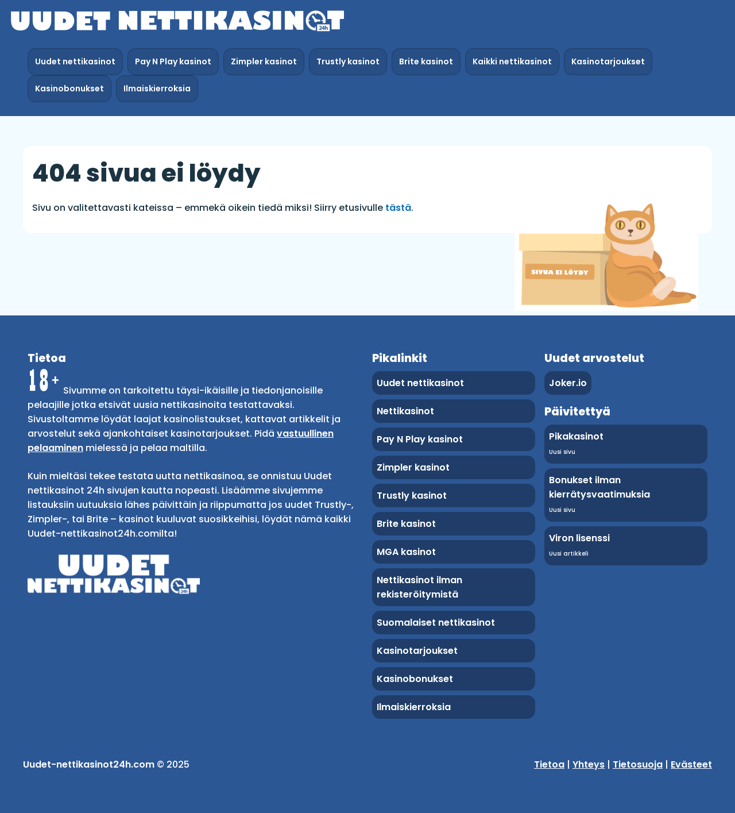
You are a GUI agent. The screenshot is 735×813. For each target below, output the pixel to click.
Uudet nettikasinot (75, 61)
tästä (398, 207)
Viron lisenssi (579, 538)
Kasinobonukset (69, 88)
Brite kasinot (426, 61)
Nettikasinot (405, 411)
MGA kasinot (406, 551)
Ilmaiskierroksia (157, 88)
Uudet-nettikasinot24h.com (88, 764)
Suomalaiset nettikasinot (436, 622)
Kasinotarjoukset (608, 61)
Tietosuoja (638, 764)
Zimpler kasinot (264, 61)
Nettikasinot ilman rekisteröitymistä (419, 587)
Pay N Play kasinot (173, 61)
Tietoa (549, 764)
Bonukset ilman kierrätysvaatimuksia (599, 487)
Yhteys (588, 764)
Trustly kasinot (348, 61)
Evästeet (691, 764)
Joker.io (568, 383)
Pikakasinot (576, 436)
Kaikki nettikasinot (512, 61)
